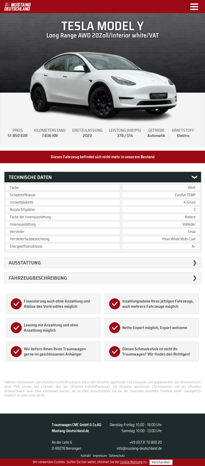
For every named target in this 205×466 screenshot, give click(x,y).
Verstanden (161, 462)
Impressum (100, 455)
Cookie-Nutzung (131, 462)
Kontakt (86, 455)
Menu (196, 7)
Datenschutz (117, 455)
